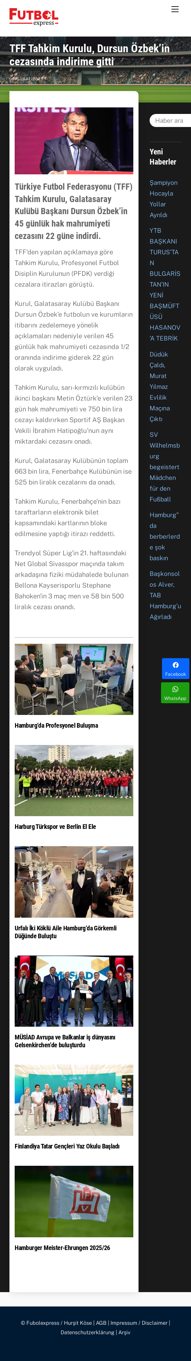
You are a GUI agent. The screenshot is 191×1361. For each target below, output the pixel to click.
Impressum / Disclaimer (139, 1323)
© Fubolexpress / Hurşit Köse (56, 1323)
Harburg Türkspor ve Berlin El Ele (55, 827)
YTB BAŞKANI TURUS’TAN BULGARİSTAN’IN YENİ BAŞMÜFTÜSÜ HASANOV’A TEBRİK (165, 284)
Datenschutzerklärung (87, 1332)
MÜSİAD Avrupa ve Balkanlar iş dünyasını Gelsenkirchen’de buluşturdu (65, 1041)
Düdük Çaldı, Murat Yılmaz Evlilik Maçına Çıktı (160, 386)
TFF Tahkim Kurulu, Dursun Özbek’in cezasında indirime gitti (89, 55)
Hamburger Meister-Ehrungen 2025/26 (62, 1248)
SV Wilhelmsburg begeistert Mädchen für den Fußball (165, 467)
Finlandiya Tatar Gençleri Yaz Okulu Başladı (67, 1146)
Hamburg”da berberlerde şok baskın (165, 536)
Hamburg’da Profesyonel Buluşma (56, 725)
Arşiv (124, 1332)
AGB (101, 1323)
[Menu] (175, 9)
